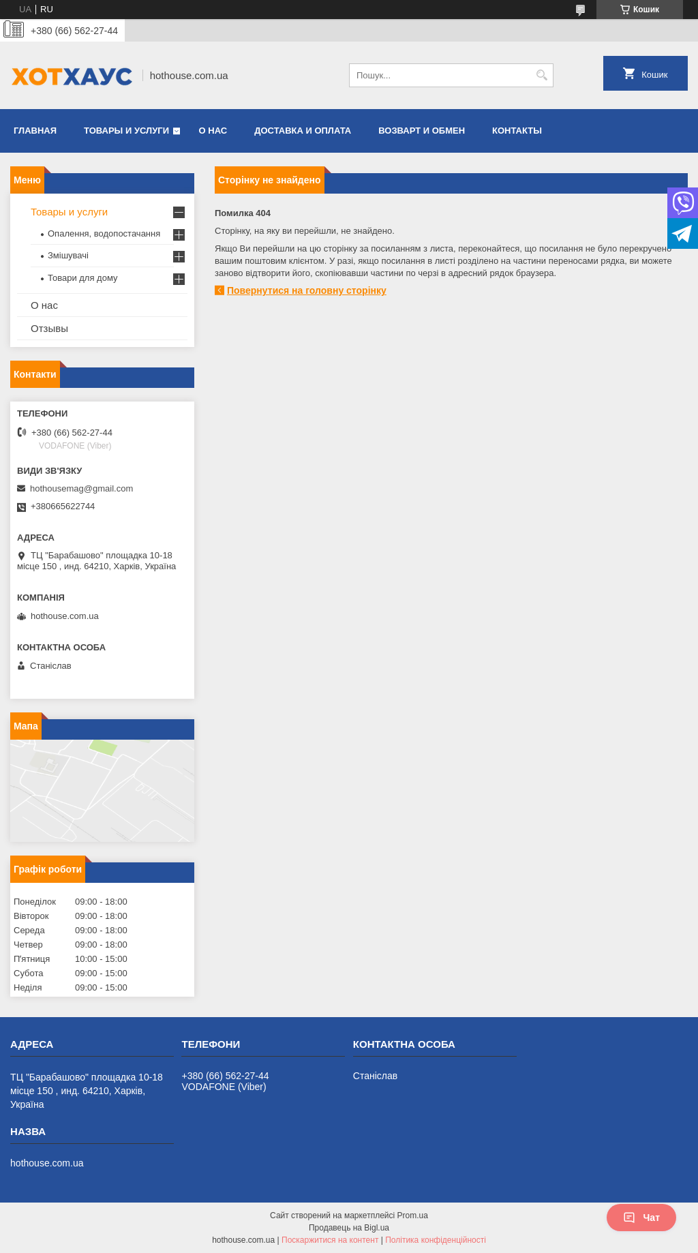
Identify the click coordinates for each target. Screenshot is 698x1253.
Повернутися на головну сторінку (306, 290)
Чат (641, 1217)
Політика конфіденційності (435, 1240)
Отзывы (49, 328)
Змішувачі (68, 255)
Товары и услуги (126, 130)
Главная (35, 130)
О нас (213, 130)
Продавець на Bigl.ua (349, 1228)
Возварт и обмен (421, 130)
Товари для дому (82, 278)
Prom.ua (412, 1215)
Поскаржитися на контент (330, 1240)
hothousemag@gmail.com (81, 488)
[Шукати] (541, 75)
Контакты (517, 130)
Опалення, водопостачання (104, 233)
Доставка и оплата (302, 130)
